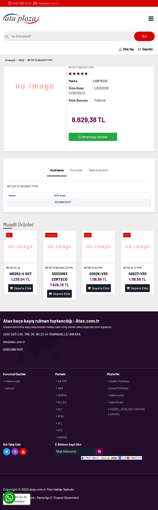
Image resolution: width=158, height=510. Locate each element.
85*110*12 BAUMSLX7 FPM (59, 267)
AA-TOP (62, 381)
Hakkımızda (13, 381)
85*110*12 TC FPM (132, 267)
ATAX (61, 416)
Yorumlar (76, 170)
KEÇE (21, 60)
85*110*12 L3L (13, 267)
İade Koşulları (98, 170)
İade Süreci (116, 402)
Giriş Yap (126, 49)
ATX (60, 430)
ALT (60, 409)
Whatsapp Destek (92, 137)
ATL (60, 423)
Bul (144, 36)
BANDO (62, 437)
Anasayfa (10, 60)
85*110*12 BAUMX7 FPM (40, 60)
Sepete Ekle (20, 288)
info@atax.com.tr (48, 3)
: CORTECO (99, 81)
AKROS (62, 395)
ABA (60, 388)
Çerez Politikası (119, 388)
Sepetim (145, 49)
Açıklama (57, 170)
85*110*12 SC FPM (93, 267)
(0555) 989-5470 (21, 3)
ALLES (62, 402)
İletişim (10, 388)
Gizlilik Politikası (119, 381)
